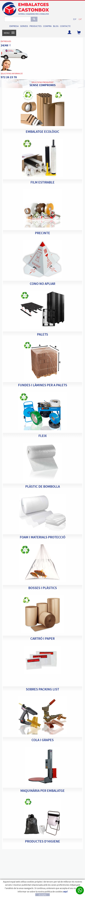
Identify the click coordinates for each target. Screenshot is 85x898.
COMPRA (47, 26)
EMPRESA (14, 26)
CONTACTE (65, 26)
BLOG (56, 26)
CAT (80, 19)
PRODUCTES (35, 26)
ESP (74, 19)
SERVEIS (24, 26)
